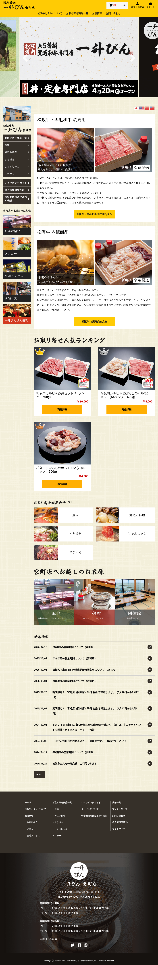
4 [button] (85, 92)
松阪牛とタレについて (49, 13)
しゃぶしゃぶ (17, 166)
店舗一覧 (116, 802)
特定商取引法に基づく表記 (17, 199)
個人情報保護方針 (17, 189)
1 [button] (72, 92)
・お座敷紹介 (31, 822)
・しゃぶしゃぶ (59, 829)
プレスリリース (119, 809)
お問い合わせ (113, 13)
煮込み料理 (17, 152)
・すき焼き (57, 822)
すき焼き (17, 159)
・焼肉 (55, 809)
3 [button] (81, 92)
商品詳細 (62, 409)
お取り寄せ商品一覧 (77, 13)
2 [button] (76, 92)
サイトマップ (118, 829)
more (39, 774)
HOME (28, 802)
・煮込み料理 (58, 816)
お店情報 (97, 13)
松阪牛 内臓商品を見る (94, 321)
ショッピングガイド (17, 182)
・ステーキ (57, 835)
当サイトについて (90, 809)
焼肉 (17, 145)
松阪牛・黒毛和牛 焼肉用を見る (94, 214)
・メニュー (30, 829)
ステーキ (17, 173)
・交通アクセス (32, 835)
